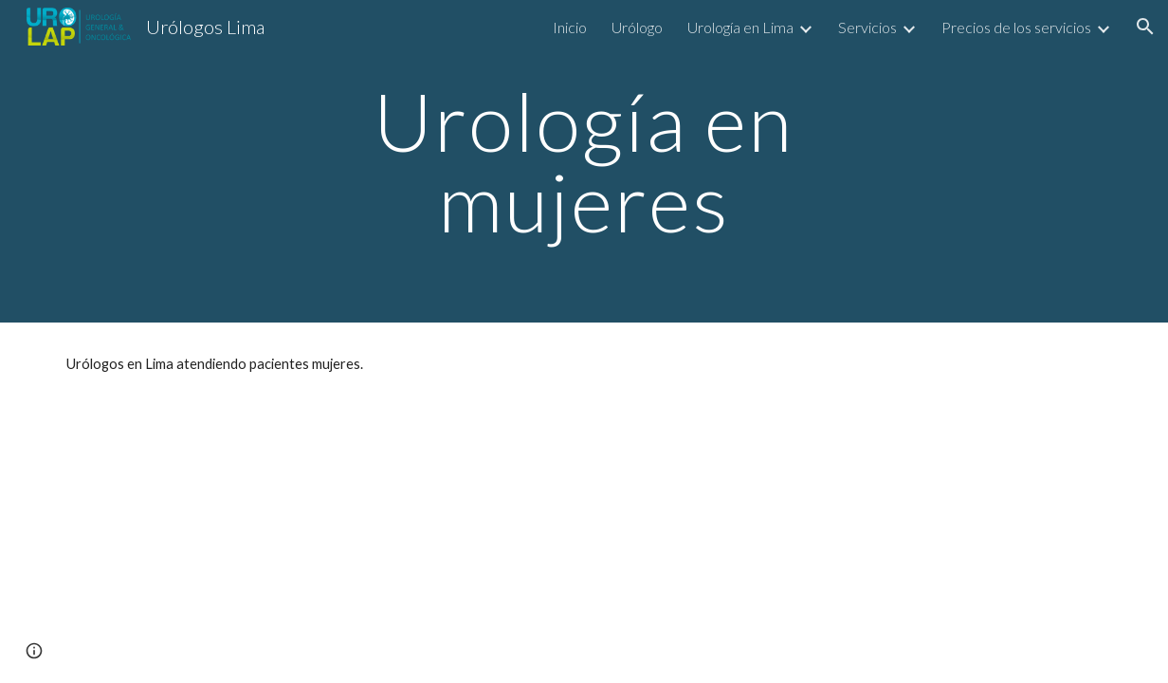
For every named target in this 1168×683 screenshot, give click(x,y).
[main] (584, 161)
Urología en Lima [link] (740, 27)
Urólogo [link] (637, 27)
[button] (1145, 26)
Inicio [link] (570, 27)
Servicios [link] (867, 27)
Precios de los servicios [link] (1016, 27)
